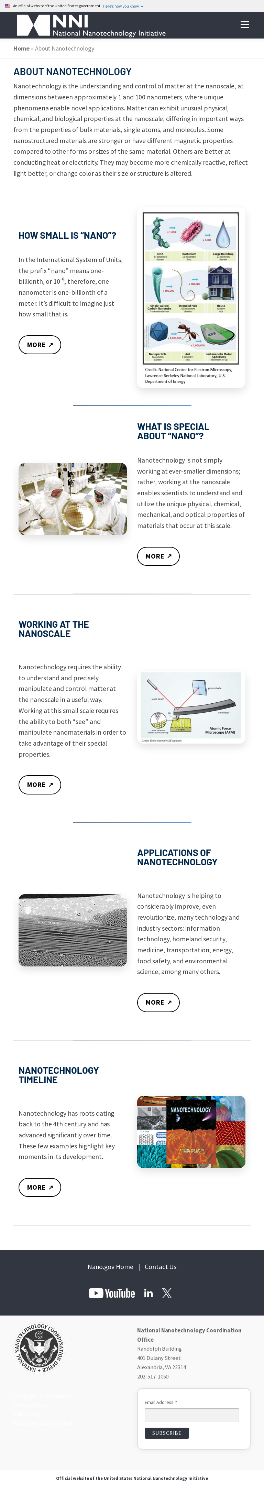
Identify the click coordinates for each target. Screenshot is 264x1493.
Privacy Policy (30, 1405)
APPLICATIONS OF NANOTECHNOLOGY (177, 857)
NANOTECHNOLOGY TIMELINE (59, 1075)
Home (21, 48)
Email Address (161, 1403)
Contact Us (161, 1268)
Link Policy (26, 1413)
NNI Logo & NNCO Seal (41, 1422)
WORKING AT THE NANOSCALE (54, 628)
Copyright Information (40, 1396)
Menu (245, 25)
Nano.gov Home (110, 1268)
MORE (40, 344)
